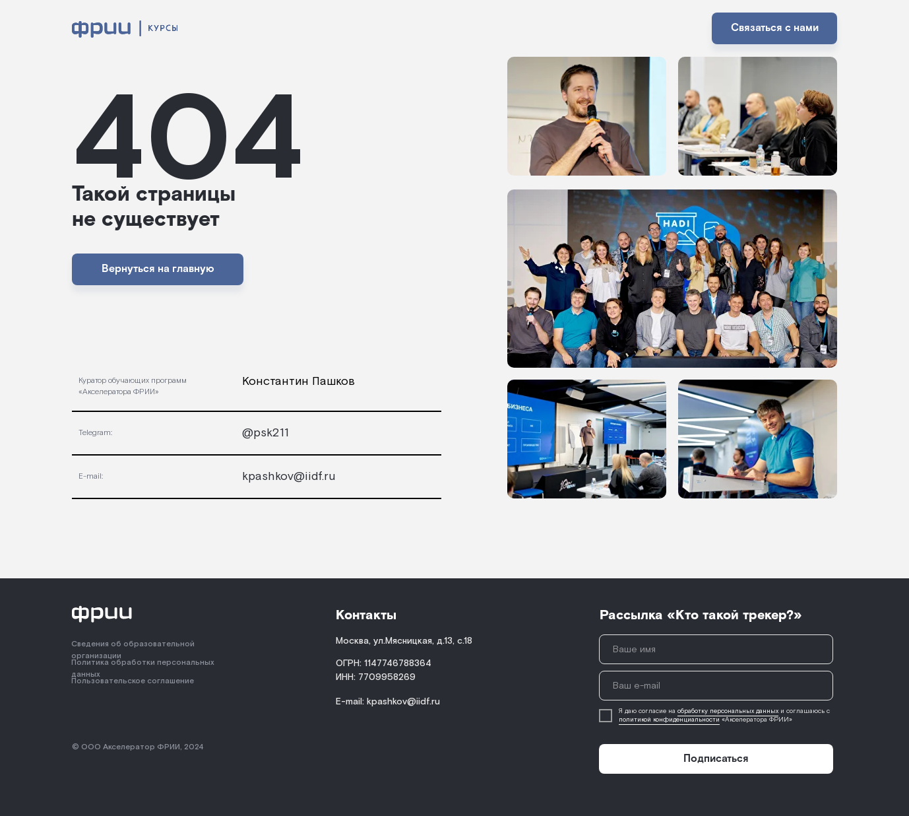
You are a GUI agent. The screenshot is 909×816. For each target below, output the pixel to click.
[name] (716, 649)
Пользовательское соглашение (132, 681)
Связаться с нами (775, 28)
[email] (716, 685)
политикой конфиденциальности (669, 720)
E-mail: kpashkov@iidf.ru (388, 702)
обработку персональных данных (727, 711)
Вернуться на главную (158, 269)
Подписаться (716, 759)
